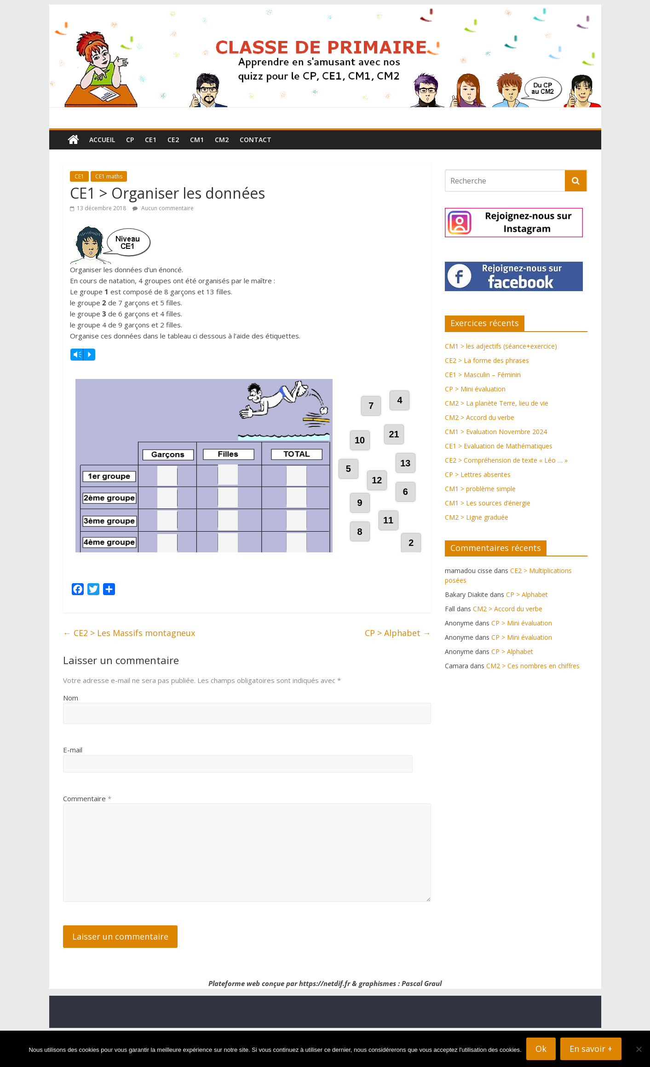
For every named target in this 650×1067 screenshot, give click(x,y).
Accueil (102, 139)
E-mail (72, 784)
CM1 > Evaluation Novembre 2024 (496, 431)
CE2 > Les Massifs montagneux (129, 667)
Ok (540, 1048)
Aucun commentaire (163, 208)
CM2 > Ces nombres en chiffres (533, 665)
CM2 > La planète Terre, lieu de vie (496, 403)
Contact (255, 139)
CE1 (150, 139)
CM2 (222, 139)
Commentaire (87, 833)
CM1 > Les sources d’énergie (487, 503)
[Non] (638, 1049)
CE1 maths (108, 176)
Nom (70, 732)
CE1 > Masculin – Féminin (483, 374)
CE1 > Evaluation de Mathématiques (498, 446)
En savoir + (590, 1048)
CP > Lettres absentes (478, 474)
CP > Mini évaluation (475, 388)
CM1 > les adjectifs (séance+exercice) (501, 346)
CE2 (173, 139)
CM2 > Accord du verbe (479, 417)
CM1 (197, 139)
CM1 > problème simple (480, 488)
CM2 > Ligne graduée (476, 517)
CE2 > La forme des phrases (487, 360)
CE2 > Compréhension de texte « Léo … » (506, 460)
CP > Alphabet (398, 667)
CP (130, 139)
